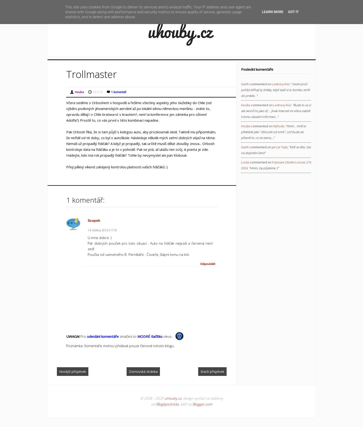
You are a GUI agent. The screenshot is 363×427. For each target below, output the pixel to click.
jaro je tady (280, 147)
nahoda (278, 126)
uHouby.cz (173, 398)
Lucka (245, 162)
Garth (245, 84)
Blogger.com (202, 404)
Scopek (94, 221)
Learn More (272, 12)
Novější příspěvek (72, 371)
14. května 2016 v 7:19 (102, 230)
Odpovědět (207, 264)
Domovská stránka (143, 371)
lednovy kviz (281, 84)
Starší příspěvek (212, 371)
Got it (293, 12)
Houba (245, 105)
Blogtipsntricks (167, 404)
